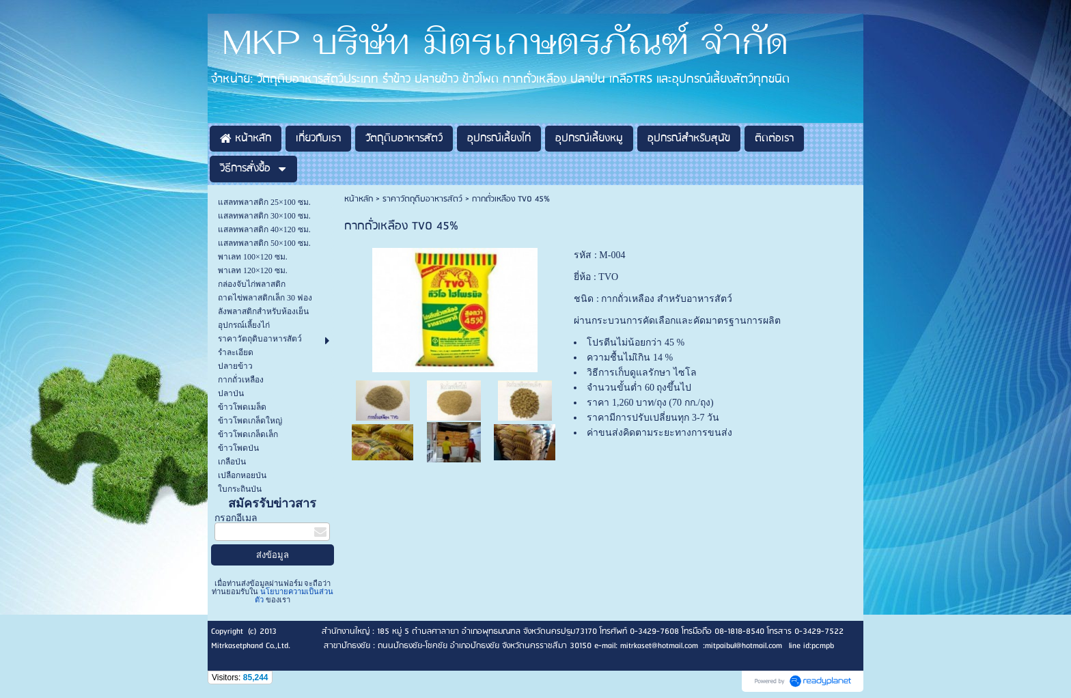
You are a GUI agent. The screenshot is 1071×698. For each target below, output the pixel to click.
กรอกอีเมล (236, 518)
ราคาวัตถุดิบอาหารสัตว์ (422, 199)
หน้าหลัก (358, 199)
